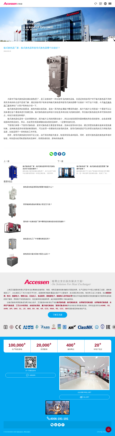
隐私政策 (20, 432)
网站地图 (27, 432)
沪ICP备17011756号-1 (104, 432)
